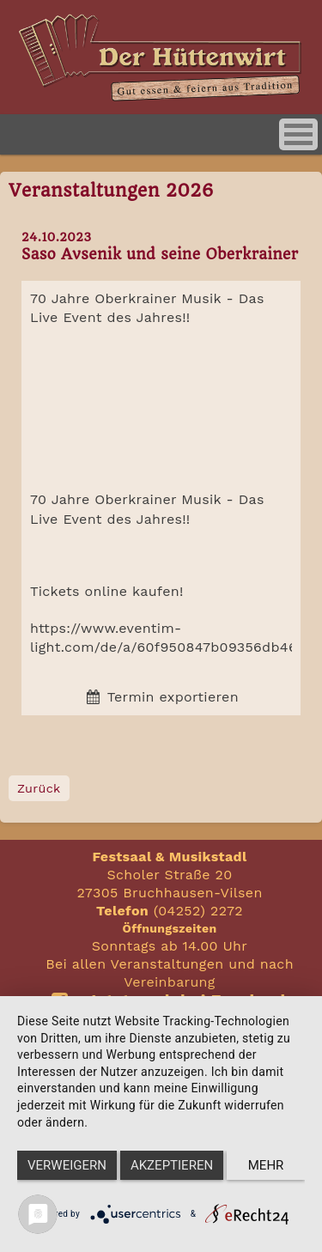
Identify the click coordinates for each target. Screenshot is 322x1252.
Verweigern (66, 1165)
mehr (266, 1165)
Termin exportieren (161, 697)
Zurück (39, 788)
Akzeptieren (172, 1165)
